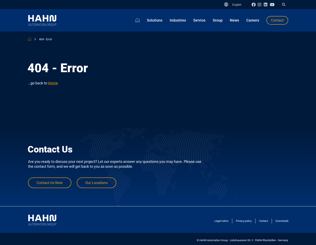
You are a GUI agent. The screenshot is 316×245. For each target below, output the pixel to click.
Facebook (255, 4)
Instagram (261, 4)
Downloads (282, 220)
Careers (252, 20)
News (234, 20)
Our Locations (96, 183)
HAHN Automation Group (29, 39)
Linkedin (267, 4)
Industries (178, 20)
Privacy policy (244, 220)
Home (138, 20)
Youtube (273, 4)
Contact (277, 20)
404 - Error (45, 39)
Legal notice (221, 220)
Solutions (154, 20)
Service (199, 20)
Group (218, 20)
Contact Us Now (50, 183)
